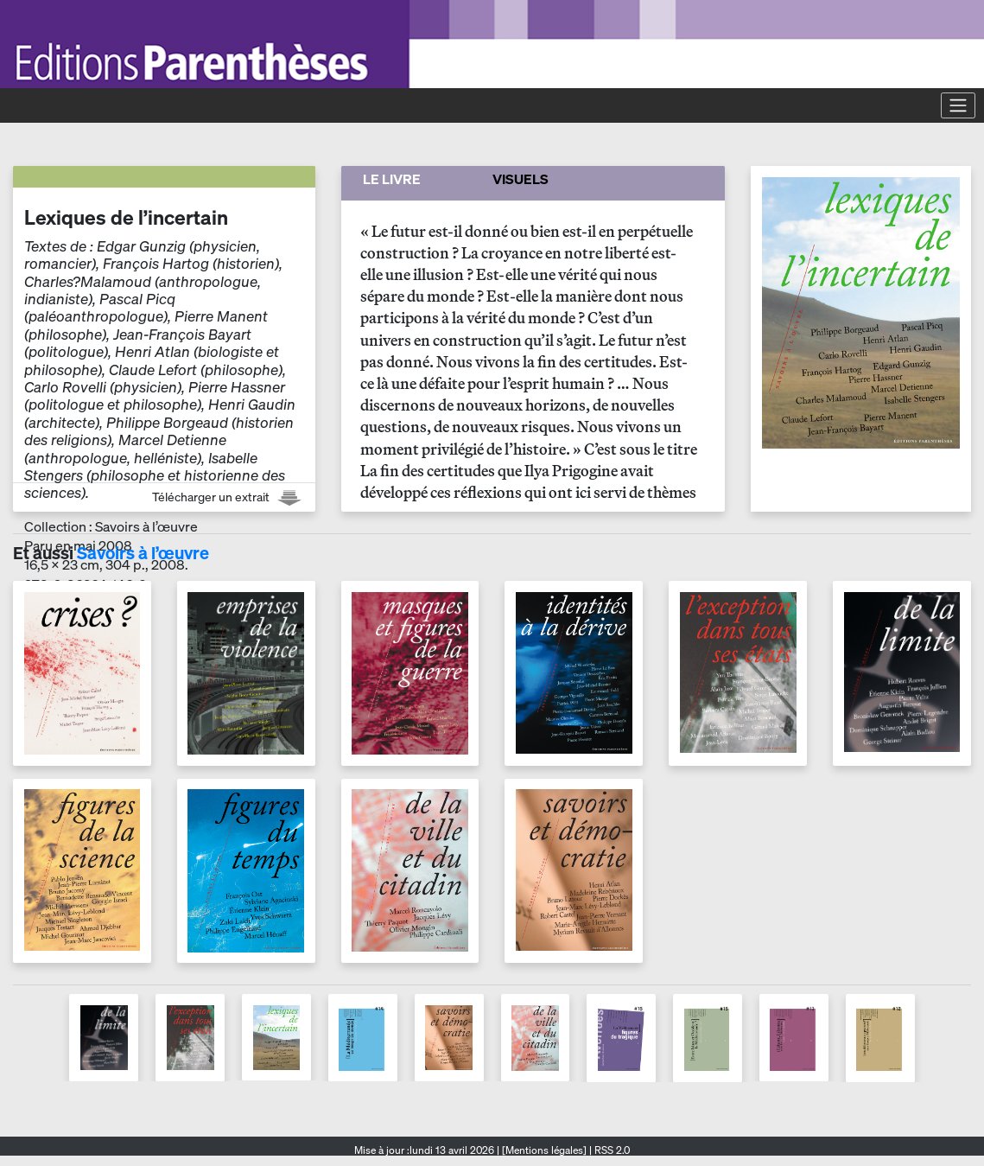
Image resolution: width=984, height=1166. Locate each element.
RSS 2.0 (611, 1150)
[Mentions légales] (544, 1150)
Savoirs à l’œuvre (143, 552)
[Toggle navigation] (958, 105)
